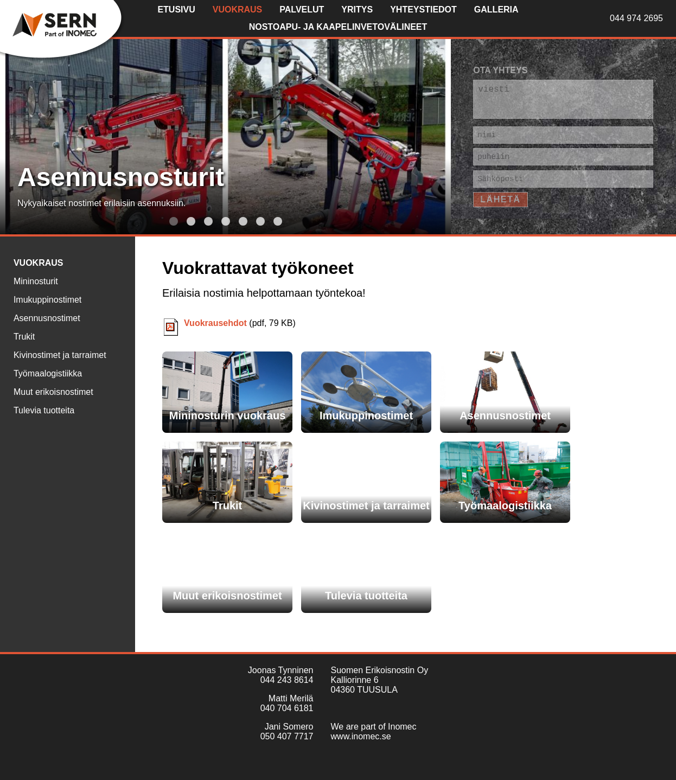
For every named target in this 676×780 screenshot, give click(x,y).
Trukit (24, 336)
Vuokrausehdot (215, 323)
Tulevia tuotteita (44, 410)
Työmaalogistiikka (48, 373)
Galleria (496, 9)
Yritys (357, 9)
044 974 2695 (636, 18)
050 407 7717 (287, 736)
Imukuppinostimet (47, 299)
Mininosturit (36, 281)
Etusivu (176, 9)
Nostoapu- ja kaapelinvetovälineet (338, 26)
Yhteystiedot (423, 9)
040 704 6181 (287, 708)
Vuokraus (238, 9)
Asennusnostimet (47, 318)
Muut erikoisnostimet (53, 392)
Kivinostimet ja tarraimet (60, 355)
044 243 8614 (287, 680)
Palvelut (301, 9)
